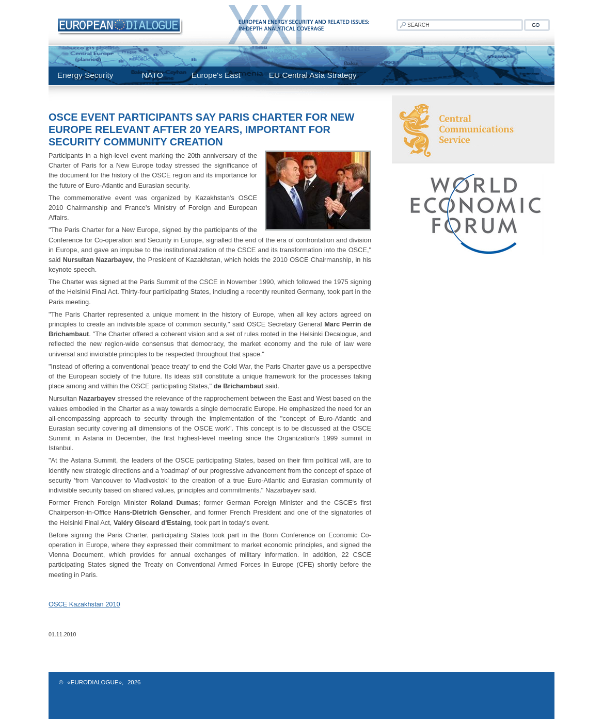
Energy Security (85, 75)
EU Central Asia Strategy (313, 75)
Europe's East (216, 75)
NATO (152, 75)
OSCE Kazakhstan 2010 (84, 604)
